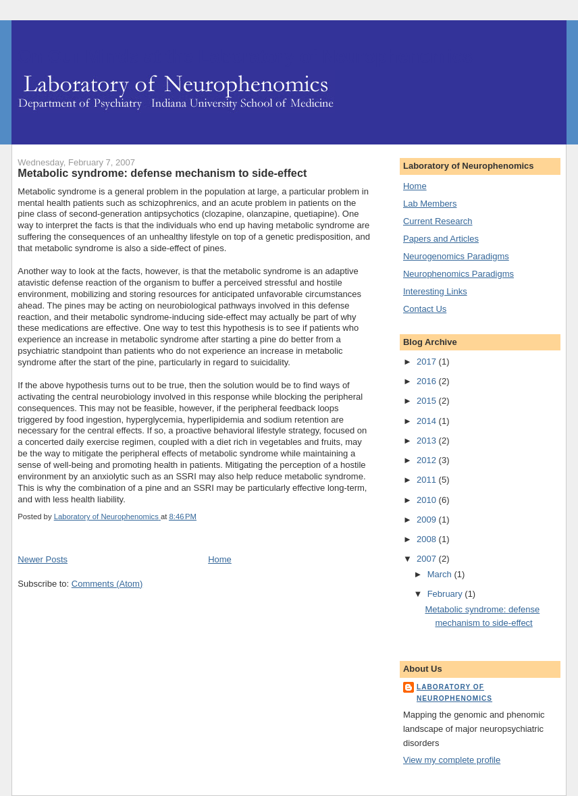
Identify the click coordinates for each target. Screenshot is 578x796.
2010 (428, 500)
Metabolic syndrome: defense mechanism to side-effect (162, 173)
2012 (428, 460)
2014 (428, 421)
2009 (428, 519)
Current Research (438, 221)
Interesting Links (435, 291)
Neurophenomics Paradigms (458, 274)
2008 (428, 539)
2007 (428, 559)
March (440, 574)
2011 (428, 480)
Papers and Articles (441, 239)
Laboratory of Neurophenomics (454, 692)
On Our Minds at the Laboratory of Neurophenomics (245, 56)
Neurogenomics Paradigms (456, 256)
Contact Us (424, 309)
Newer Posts (43, 559)
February (446, 594)
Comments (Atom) (107, 584)
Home (220, 559)
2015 (428, 401)
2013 (428, 440)
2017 (428, 361)
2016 (428, 381)
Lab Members (429, 203)
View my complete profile (451, 760)
